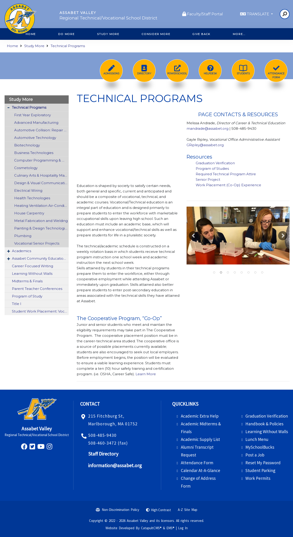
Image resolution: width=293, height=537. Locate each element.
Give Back (201, 34)
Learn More (145, 374)
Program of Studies (213, 168)
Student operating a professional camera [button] (248, 272)
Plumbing (22, 236)
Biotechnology (27, 145)
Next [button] (282, 235)
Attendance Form (197, 462)
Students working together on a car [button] (227, 272)
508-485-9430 (102, 435)
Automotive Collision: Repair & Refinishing (41, 130)
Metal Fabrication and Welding (41, 221)
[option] (238, 235)
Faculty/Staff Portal (205, 14)
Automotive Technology (35, 137)
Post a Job (254, 455)
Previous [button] (193, 235)
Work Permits (257, 478)
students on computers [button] (241, 272)
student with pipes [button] (255, 272)
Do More (66, 34)
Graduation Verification (216, 163)
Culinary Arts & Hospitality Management (41, 175)
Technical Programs (68, 46)
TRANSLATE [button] (258, 14)
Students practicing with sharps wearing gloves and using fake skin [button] (221, 272)
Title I (16, 304)
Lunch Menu (256, 439)
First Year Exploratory (32, 115)
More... (239, 34)
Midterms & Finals (27, 281)
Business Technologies (33, 153)
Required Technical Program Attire (226, 174)
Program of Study (27, 296)
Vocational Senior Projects (36, 243)
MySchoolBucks (259, 447)
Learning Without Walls (32, 273)
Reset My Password (263, 462)
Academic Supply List (200, 439)
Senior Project (208, 179)
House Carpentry (29, 213)
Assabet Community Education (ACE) (40, 258)
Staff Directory (103, 454)
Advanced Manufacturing (36, 122)
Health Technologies (32, 198)
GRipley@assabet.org (206, 145)
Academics (21, 251)
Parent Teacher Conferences (37, 288)
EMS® (170, 528)
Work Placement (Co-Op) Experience (228, 185)
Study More (108, 34)
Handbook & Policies (264, 423)
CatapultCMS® (151, 528)
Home (12, 46)
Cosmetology (26, 168)
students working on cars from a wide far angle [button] (214, 272)
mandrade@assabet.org (207, 128)
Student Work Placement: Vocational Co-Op (40, 311)
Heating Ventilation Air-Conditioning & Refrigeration (41, 205)
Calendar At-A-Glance (200, 470)
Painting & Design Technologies (41, 228)
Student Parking (260, 470)
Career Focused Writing (32, 266)
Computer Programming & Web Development (41, 160)
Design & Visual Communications (41, 183)
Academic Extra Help (200, 416)
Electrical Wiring (28, 190)
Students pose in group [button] (262, 272)
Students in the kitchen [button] (234, 272)
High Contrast (161, 510)
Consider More (156, 34)
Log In (183, 528)
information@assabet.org (115, 465)
